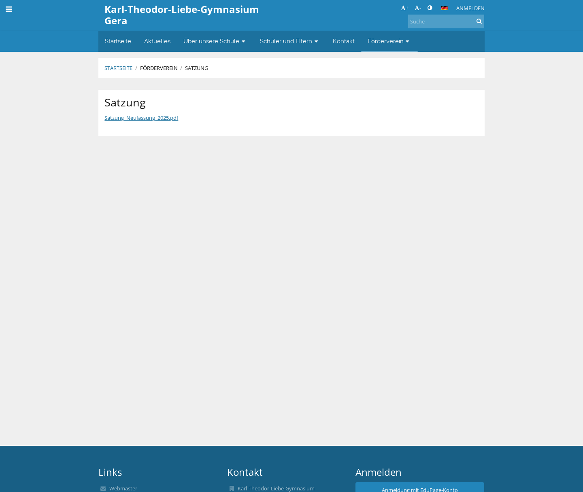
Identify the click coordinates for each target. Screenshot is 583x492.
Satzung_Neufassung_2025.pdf (141, 117)
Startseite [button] (118, 41)
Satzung (196, 68)
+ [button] (405, 7)
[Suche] (446, 21)
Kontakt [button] (344, 41)
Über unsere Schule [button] (215, 41)
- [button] (418, 7)
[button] (444, 8)
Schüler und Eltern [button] (290, 41)
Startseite (118, 68)
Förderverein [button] (389, 41)
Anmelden (470, 8)
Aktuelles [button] (157, 41)
